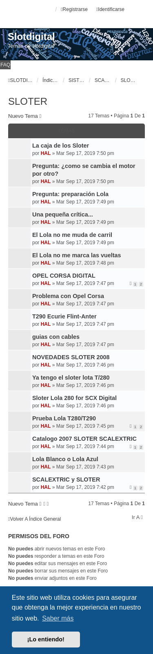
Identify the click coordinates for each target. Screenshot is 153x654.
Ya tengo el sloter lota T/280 (71, 377)
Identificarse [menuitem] (110, 9)
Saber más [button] (57, 618)
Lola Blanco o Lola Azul (65, 459)
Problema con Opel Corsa (68, 296)
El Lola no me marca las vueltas (76, 255)
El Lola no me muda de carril (72, 235)
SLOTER (27, 101)
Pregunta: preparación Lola (70, 194)
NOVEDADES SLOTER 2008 (71, 357)
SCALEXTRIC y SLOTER (66, 479)
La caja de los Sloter (60, 145)
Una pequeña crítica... (62, 214)
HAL (46, 153)
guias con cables (56, 337)
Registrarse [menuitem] (74, 9)
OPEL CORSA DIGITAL (63, 275)
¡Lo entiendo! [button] (45, 639)
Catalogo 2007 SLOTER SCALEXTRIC (84, 438)
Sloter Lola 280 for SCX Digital (74, 398)
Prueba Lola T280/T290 (64, 418)
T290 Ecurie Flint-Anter (64, 316)
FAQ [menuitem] (5, 65)
